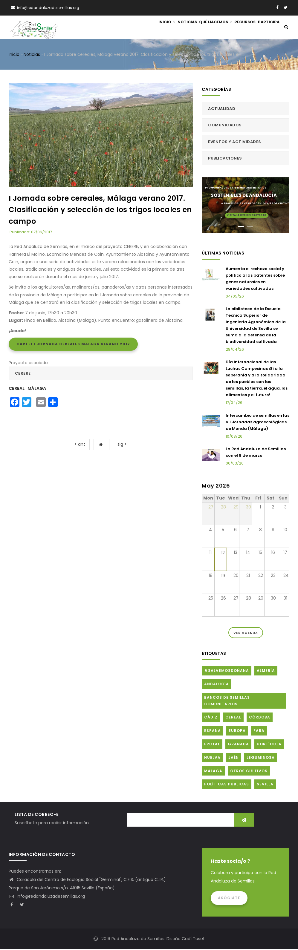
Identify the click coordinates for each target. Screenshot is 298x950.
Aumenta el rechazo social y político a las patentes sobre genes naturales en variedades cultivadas (255, 279)
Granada (238, 745)
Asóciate (229, 899)
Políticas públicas (226, 785)
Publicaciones (225, 159)
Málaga (36, 389)
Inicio (155, 27)
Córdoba (259, 718)
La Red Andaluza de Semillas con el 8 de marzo (256, 453)
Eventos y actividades (234, 142)
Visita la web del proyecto (246, 216)
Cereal (17, 389)
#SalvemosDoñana (226, 671)
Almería (266, 671)
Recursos (241, 27)
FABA (259, 731)
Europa (237, 731)
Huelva (212, 758)
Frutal (212, 745)
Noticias (178, 27)
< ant (79, 445)
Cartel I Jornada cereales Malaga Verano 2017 (73, 345)
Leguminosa (261, 758)
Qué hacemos (209, 27)
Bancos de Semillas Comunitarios (227, 702)
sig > (122, 445)
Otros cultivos (249, 771)
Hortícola (269, 745)
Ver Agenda (245, 633)
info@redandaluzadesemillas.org (47, 897)
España (212, 731)
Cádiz (211, 718)
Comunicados (225, 126)
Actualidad (221, 110)
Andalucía (216, 685)
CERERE (23, 374)
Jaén (233, 758)
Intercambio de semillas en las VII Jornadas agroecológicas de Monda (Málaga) (257, 422)
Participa (267, 27)
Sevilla (265, 785)
